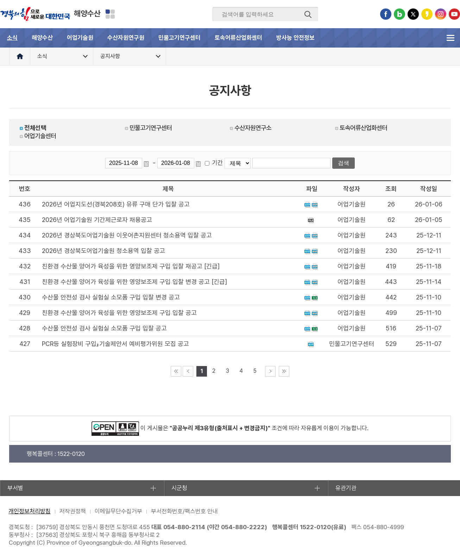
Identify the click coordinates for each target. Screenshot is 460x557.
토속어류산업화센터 (238, 37)
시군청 (179, 487)
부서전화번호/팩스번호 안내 (184, 511)
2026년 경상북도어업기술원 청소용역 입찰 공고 (103, 250)
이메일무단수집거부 (118, 511)
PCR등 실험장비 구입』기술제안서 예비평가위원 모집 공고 (115, 343)
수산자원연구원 (125, 37)
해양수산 (87, 13)
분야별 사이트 (110, 14)
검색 (308, 14)
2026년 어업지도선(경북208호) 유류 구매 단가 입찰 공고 (116, 204)
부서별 (15, 487)
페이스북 (385, 14)
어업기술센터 (40, 136)
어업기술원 (80, 37)
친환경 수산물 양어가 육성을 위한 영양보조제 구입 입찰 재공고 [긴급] (131, 266)
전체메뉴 (450, 38)
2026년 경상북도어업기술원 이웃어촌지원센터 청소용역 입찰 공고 (127, 235)
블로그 (399, 14)
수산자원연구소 (252, 127)
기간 (217, 162)
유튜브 (454, 14)
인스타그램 (440, 14)
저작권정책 (72, 511)
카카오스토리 (427, 14)
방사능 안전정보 (295, 37)
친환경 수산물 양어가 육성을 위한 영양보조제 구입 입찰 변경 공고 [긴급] (134, 281)
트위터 (413, 14)
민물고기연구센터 (179, 37)
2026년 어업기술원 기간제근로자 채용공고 (97, 219)
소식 (12, 37)
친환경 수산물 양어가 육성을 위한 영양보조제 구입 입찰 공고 (119, 312)
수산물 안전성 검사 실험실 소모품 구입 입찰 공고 (104, 328)
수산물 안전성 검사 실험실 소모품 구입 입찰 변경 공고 (111, 297)
